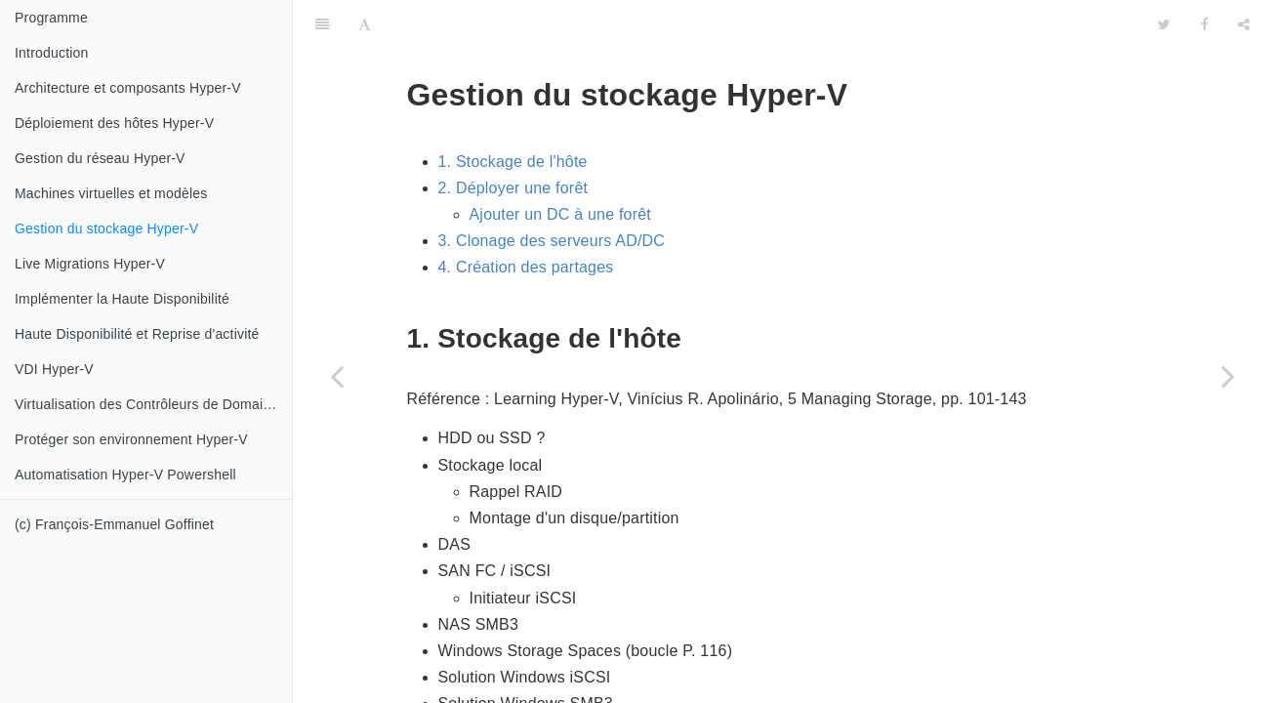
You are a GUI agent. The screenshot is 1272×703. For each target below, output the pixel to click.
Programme (51, 17)
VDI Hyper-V (54, 369)
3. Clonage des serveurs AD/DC (552, 192)
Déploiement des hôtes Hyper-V (114, 123)
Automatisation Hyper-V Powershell (125, 474)
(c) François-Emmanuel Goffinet (114, 524)
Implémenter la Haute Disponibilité (122, 299)
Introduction (52, 53)
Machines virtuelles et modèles (111, 193)
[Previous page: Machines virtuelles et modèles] (337, 376)
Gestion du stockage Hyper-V (106, 228)
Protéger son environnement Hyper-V (131, 439)
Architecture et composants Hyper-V (128, 88)
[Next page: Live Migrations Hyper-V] (1228, 376)
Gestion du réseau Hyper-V (100, 158)
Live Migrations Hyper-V (90, 263)
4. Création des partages (526, 218)
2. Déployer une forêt (513, 139)
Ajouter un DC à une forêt (560, 165)
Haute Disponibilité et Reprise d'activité (137, 334)
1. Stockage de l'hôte (513, 112)
